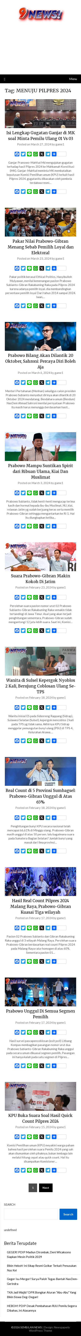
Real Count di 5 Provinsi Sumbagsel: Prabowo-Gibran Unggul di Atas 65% (40, 796)
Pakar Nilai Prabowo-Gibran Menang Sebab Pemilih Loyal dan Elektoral (41, 247)
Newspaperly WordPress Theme (49, 1329)
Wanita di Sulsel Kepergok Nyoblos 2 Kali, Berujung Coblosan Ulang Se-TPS (40, 686)
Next (46, 1187)
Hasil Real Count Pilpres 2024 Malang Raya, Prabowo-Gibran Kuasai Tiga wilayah (40, 906)
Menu (73, 79)
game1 (59, 144)
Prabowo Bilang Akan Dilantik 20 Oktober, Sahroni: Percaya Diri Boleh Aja (40, 361)
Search (9, 1204)
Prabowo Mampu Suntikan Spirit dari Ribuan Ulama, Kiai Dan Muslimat (40, 471)
